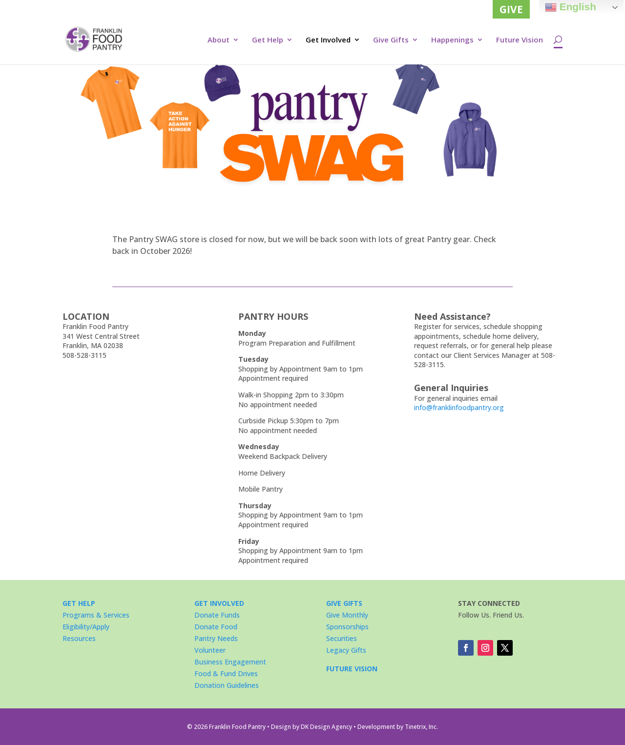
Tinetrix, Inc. (421, 727)
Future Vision (519, 40)
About (218, 40)
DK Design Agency (326, 727)
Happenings (452, 40)
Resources (79, 638)
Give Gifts (391, 40)
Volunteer (210, 650)
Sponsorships (347, 626)
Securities (341, 638)
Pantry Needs (216, 638)
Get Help (267, 40)
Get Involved (328, 40)
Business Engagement (230, 661)
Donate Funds (217, 615)
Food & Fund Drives (226, 673)
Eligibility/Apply (85, 626)
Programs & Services (95, 615)
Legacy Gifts (346, 650)
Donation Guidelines (226, 685)
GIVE (511, 9)
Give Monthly (347, 615)
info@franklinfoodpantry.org (459, 407)
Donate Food (215, 626)
